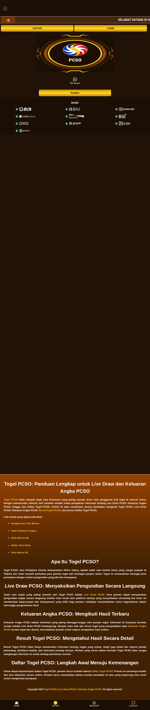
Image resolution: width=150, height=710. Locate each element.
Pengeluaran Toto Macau (25, 523)
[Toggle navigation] (5, 8)
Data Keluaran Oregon (23, 530)
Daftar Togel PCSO (102, 671)
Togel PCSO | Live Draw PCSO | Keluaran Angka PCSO (72, 689)
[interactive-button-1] (75, 53)
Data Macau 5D (19, 552)
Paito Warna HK (20, 538)
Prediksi (75, 93)
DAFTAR (37, 28)
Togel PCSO (11, 499)
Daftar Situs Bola (20, 545)
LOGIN (110, 28)
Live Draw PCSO (94, 594)
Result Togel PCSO (50, 510)
